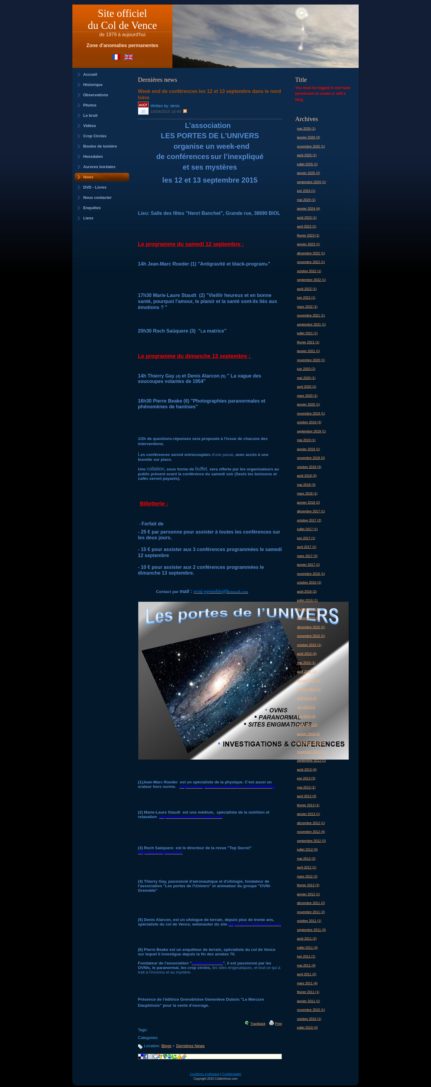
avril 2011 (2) (306, 974)
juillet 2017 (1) (307, 529)
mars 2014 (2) (307, 725)
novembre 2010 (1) (311, 1010)
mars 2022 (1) (307, 306)
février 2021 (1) (308, 342)
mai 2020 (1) (306, 378)
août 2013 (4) (306, 769)
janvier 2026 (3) (308, 137)
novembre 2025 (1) (311, 146)
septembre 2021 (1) (311, 324)
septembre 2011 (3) (311, 930)
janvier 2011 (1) (308, 1001)
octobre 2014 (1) (309, 689)
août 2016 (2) (306, 591)
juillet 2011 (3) (307, 947)
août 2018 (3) (306, 475)
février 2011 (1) (308, 992)
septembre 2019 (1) (311, 431)
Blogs (166, 1046)
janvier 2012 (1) (308, 894)
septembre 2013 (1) (311, 760)
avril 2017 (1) (306, 547)
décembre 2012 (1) (311, 823)
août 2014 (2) (306, 698)
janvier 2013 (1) (308, 814)
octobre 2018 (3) (309, 467)
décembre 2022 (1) (311, 253)
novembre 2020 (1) (311, 360)
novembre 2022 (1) (311, 262)
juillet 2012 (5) (307, 849)
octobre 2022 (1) (309, 271)
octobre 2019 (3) (309, 422)
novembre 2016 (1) (311, 573)
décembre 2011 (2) (311, 903)
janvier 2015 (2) (308, 680)
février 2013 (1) (308, 805)
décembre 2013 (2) (311, 742)
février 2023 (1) (308, 235)
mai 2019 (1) (306, 440)
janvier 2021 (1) (308, 351)
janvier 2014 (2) (308, 734)
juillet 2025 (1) (307, 164)
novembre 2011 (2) (311, 912)
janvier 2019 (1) (308, 449)
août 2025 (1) (306, 155)
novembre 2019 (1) (311, 413)
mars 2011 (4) (307, 983)
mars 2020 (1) (307, 395)
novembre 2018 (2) (311, 458)
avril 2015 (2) (306, 671)
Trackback (258, 1023)
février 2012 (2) (308, 885)
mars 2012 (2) (307, 876)
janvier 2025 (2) (308, 173)
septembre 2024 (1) (311, 182)
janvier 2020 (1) (308, 404)
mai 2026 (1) (306, 128)
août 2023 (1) (306, 217)
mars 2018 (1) (307, 493)
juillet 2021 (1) (307, 333)
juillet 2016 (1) (307, 600)
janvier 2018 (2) (308, 502)
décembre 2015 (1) (311, 627)
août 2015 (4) (306, 653)
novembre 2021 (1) (311, 315)
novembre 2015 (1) (311, 636)
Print (278, 1023)
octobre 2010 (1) (309, 1019)
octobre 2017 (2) (309, 520)
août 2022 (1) (306, 289)
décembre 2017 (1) (311, 511)
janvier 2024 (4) (308, 208)
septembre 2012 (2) (311, 841)
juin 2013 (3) (306, 778)
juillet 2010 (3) (307, 1027)
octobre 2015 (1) (309, 645)
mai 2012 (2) (306, 858)
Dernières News (190, 1046)
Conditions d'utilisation (205, 1074)
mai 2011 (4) (306, 965)
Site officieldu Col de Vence (122, 19)
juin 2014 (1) (306, 707)
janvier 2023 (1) (308, 244)
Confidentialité (231, 1074)
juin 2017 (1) (306, 538)
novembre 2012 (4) (311, 832)
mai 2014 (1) (306, 716)
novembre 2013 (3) (311, 752)
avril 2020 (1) (306, 386)
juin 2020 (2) (306, 369)
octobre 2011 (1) (309, 921)
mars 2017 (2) (307, 556)
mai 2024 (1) (306, 200)
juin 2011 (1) (306, 956)
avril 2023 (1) (306, 226)
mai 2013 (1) (306, 787)
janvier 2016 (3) (308, 618)
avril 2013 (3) (306, 796)
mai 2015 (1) (306, 663)
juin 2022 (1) (306, 297)
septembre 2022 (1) (311, 280)
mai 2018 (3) (306, 484)
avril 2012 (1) (306, 867)
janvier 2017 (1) (308, 564)
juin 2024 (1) (306, 191)
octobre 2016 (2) (309, 582)
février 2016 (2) (308, 609)
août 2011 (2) (306, 938)
